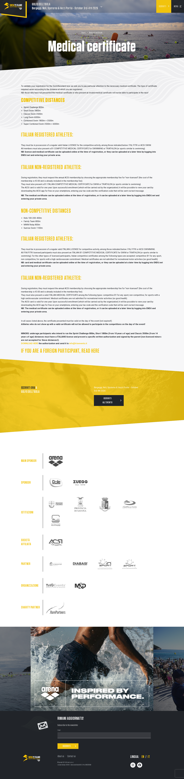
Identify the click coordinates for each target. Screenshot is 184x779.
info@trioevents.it (78, 343)
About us (60, 756)
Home (84, 33)
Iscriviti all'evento (107, 400)
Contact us (71, 756)
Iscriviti (162, 6)
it (149, 757)
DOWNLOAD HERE (29, 343)
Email (59, 730)
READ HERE (90, 351)
